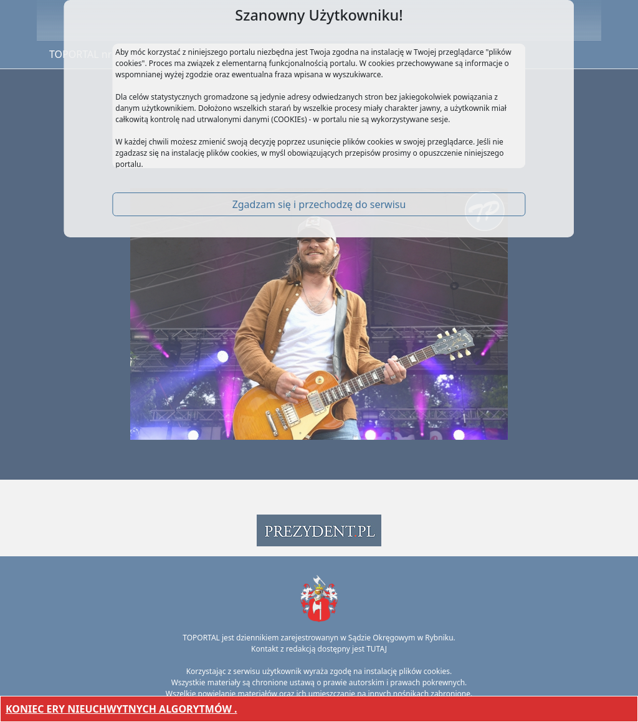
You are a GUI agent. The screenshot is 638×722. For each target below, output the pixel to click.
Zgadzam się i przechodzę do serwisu (319, 204)
